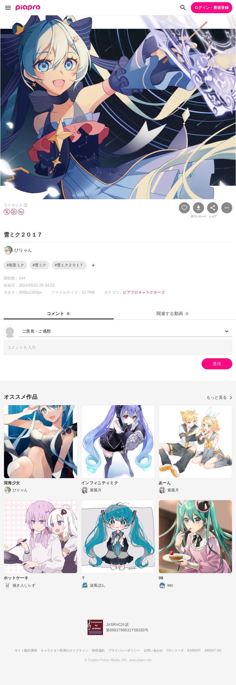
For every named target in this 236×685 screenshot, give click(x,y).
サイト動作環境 (26, 650)
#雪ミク (39, 265)
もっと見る (219, 397)
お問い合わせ (153, 650)
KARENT (194, 650)
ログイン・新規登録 (212, 8)
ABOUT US (212, 650)
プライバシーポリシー (124, 650)
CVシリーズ (175, 650)
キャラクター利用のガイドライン (64, 650)
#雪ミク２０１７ (69, 265)
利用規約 (98, 650)
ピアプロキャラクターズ (144, 292)
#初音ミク (15, 265)
